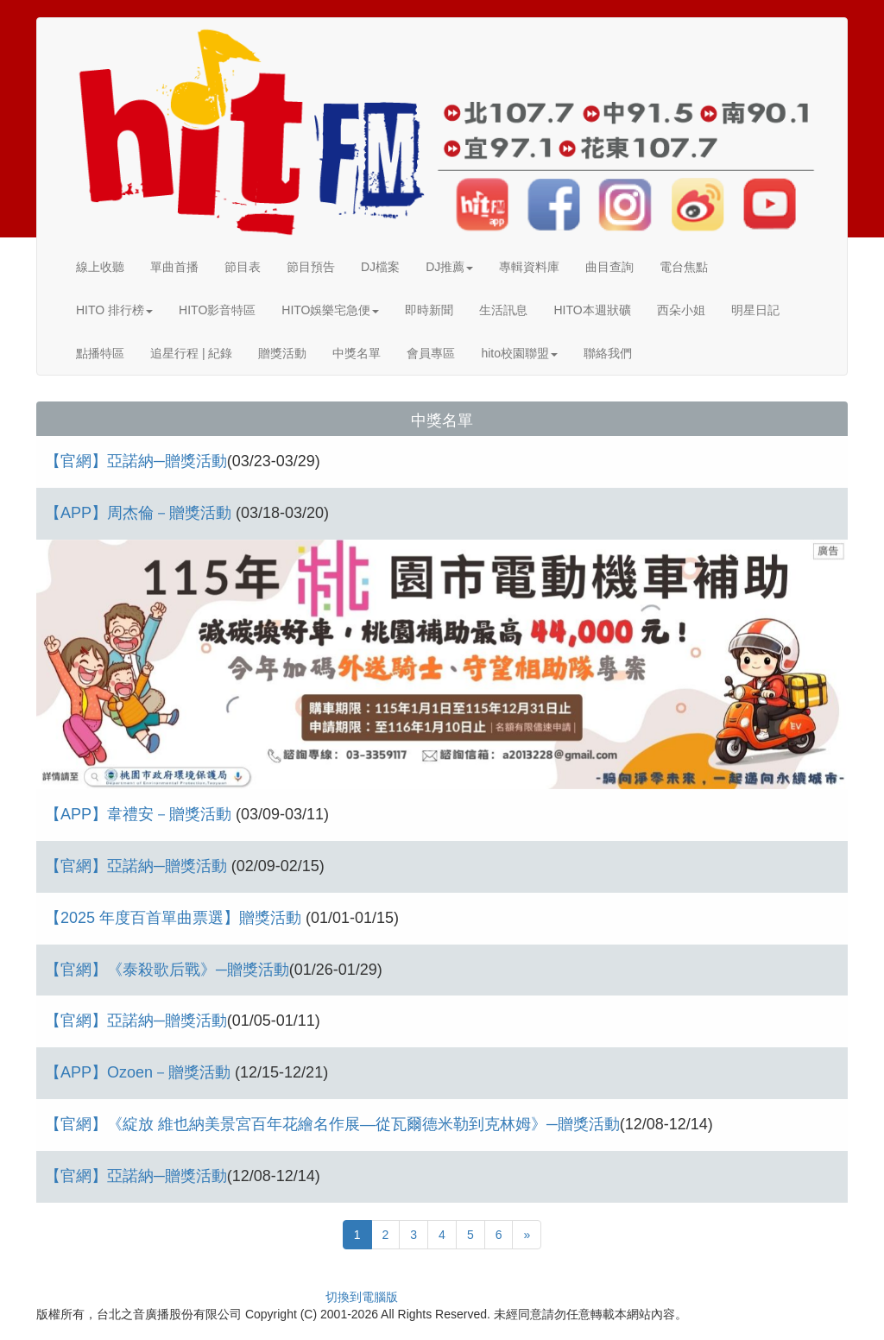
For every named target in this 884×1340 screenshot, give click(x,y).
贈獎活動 (282, 353)
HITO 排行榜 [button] (114, 310)
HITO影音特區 (217, 310)
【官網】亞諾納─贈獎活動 (136, 461)
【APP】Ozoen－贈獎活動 (140, 1072)
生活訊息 (503, 310)
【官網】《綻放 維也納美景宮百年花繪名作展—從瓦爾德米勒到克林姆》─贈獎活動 (332, 1124)
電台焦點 (684, 267)
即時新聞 (429, 310)
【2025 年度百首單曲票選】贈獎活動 (175, 917)
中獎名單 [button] (442, 420)
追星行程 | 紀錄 (191, 353)
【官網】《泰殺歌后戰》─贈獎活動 (167, 969)
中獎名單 (356, 353)
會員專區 (431, 353)
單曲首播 (174, 267)
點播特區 (100, 353)
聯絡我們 (608, 353)
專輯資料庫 (529, 267)
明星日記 (755, 310)
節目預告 (311, 267)
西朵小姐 (681, 310)
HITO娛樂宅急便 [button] (330, 310)
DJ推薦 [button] (449, 267)
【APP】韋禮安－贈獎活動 (140, 814)
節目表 (242, 267)
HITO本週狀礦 (591, 310)
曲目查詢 (609, 267)
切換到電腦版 (361, 1297)
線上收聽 (100, 267)
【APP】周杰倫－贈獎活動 (140, 512)
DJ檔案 (380, 267)
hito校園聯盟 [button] (519, 353)
